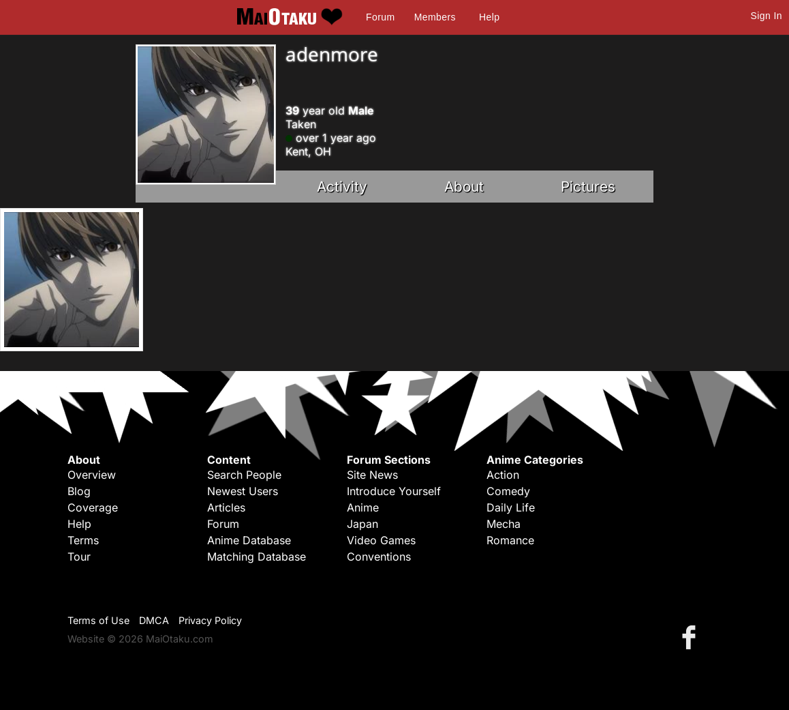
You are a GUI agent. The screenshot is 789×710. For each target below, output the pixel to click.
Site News (372, 475)
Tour (79, 556)
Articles (226, 507)
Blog (79, 491)
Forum (380, 17)
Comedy (508, 491)
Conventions (379, 556)
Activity (342, 186)
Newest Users (242, 491)
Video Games (381, 540)
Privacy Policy (210, 620)
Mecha (503, 524)
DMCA (154, 620)
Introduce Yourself (394, 491)
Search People (244, 475)
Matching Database (256, 556)
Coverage (92, 507)
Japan (362, 524)
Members (435, 17)
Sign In (766, 15)
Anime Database (249, 540)
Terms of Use (98, 620)
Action (502, 475)
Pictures (588, 186)
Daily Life (510, 507)
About (464, 186)
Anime (363, 507)
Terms (83, 540)
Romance (510, 540)
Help (489, 17)
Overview (91, 475)
